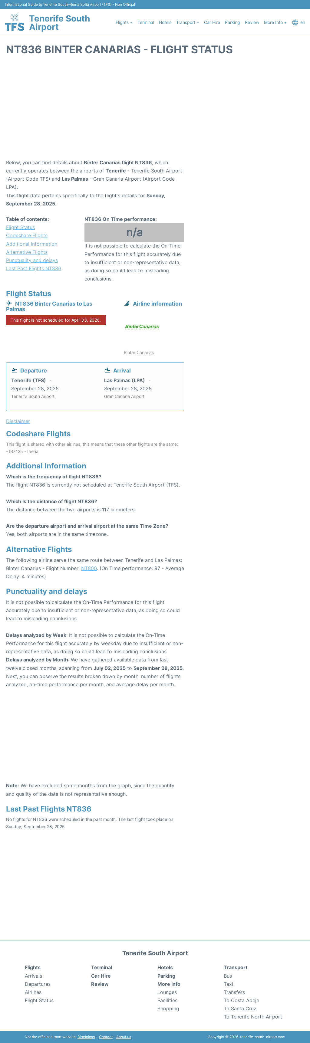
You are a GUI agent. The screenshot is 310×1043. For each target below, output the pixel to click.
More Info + (275, 22)
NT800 (89, 568)
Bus (228, 976)
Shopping (168, 1008)
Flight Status (20, 227)
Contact (106, 1037)
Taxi (228, 984)
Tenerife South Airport (59, 22)
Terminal (145, 22)
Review (252, 22)
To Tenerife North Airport (253, 1017)
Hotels (165, 22)
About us (123, 1037)
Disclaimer (86, 1037)
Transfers (234, 992)
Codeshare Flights (27, 235)
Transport (235, 967)
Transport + (187, 22)
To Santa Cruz (240, 1008)
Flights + (124, 22)
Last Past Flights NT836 (33, 268)
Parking (232, 22)
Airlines (33, 992)
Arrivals (33, 976)
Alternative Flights (27, 252)
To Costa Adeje (241, 1000)
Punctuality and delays (32, 260)
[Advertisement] (155, 110)
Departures (38, 984)
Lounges (167, 992)
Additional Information (31, 244)
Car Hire (212, 22)
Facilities (167, 1000)
